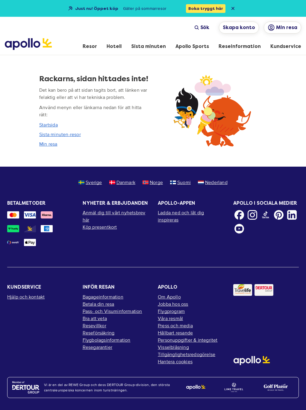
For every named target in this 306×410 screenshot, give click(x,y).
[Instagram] (252, 215)
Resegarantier (98, 347)
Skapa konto (239, 27)
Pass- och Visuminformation (112, 311)
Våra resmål (170, 318)
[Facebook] (239, 215)
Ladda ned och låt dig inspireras (181, 216)
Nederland (213, 182)
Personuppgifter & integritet (188, 340)
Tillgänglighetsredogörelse (186, 354)
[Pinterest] (279, 215)
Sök (201, 27)
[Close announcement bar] (233, 8)
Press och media (175, 325)
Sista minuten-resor (60, 134)
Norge (153, 182)
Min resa (48, 144)
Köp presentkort (100, 227)
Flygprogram (171, 311)
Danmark (122, 182)
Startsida (48, 124)
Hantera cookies (175, 361)
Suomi (180, 182)
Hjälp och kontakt (26, 296)
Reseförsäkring (99, 332)
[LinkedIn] (292, 215)
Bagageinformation (103, 296)
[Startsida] (28, 44)
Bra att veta (95, 318)
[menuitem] (90, 46)
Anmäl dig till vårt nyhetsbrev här (114, 216)
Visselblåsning (173, 347)
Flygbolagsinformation (107, 340)
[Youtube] (239, 229)
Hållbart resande (175, 332)
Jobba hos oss (173, 304)
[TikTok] (266, 215)
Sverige (90, 182)
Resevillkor (94, 325)
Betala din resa (98, 304)
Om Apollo (169, 296)
